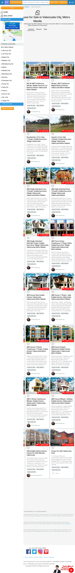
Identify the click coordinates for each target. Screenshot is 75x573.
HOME (4, 12)
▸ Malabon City (5, 60)
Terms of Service (48, 557)
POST (12, 8)
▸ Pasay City (5, 84)
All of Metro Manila (7, 47)
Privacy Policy (38, 557)
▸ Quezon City (5, 94)
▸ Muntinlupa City (6, 74)
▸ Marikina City (5, 70)
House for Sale (31, 105)
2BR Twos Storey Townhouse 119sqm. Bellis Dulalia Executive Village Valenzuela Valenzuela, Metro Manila (61, 245)
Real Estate (6, 16)
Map (45, 29)
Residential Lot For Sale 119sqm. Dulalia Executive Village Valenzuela (37, 139)
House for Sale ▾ (16, 2)
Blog (26, 557)
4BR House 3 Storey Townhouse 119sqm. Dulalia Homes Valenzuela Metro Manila (37, 350)
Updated (31, 29)
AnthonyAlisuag (35, 111)
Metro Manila (25, 7)
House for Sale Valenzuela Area (61, 452)
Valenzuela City (31, 108)
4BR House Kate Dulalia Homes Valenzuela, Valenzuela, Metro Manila (36, 297)
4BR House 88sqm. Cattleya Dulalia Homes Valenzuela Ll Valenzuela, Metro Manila (62, 401)
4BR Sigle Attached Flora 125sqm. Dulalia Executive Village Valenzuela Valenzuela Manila (61, 192)
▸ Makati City (5, 57)
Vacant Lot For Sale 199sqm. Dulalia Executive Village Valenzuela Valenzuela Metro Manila (61, 140)
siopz (57, 473)
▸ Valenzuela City (6, 104)
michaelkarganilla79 (36, 475)
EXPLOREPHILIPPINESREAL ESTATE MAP (12, 25)
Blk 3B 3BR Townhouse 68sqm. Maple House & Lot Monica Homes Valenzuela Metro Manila (37, 86)
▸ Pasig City (4, 87)
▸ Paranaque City (6, 80)
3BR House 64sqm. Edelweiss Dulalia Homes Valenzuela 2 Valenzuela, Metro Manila (60, 350)
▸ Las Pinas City (6, 54)
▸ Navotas (4, 77)
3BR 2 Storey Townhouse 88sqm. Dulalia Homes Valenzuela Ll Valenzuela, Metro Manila (36, 402)
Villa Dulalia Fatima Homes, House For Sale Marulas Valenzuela (37, 453)
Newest (39, 29)
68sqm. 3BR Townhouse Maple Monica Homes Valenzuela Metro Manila (60, 86)
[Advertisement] (37, 46)
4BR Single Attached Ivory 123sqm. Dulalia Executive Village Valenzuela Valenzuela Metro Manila (37, 192)
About (31, 557)
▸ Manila (3, 67)
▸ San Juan (4, 97)
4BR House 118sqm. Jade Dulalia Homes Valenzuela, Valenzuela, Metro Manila (61, 297)
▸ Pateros (4, 90)
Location (54, 2)
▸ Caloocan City (6, 50)
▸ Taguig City (5, 100)
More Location (7, 108)
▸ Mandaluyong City (7, 64)
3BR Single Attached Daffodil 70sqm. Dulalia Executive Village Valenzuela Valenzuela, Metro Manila (37, 244)
